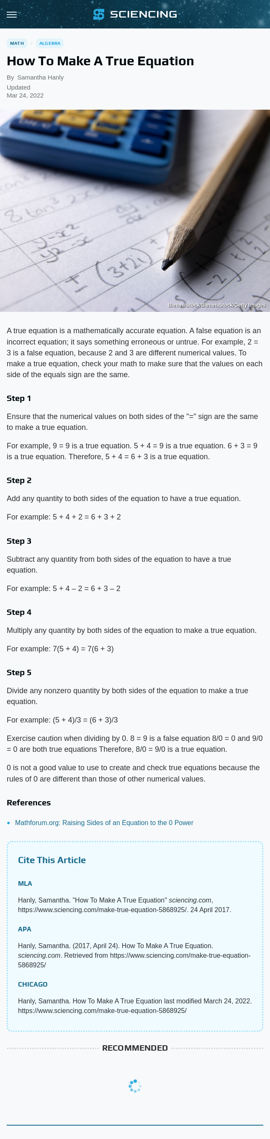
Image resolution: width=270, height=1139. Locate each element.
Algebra (49, 43)
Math (17, 43)
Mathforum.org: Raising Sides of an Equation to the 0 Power (104, 822)
